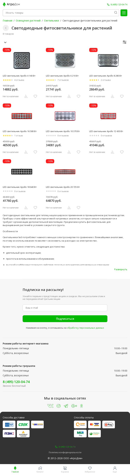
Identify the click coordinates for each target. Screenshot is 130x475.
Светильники (51, 20)
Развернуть (120, 269)
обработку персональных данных (85, 327)
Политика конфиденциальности (65, 452)
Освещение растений (28, 20)
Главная (7, 20)
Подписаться (65, 319)
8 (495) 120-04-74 (16, 382)
